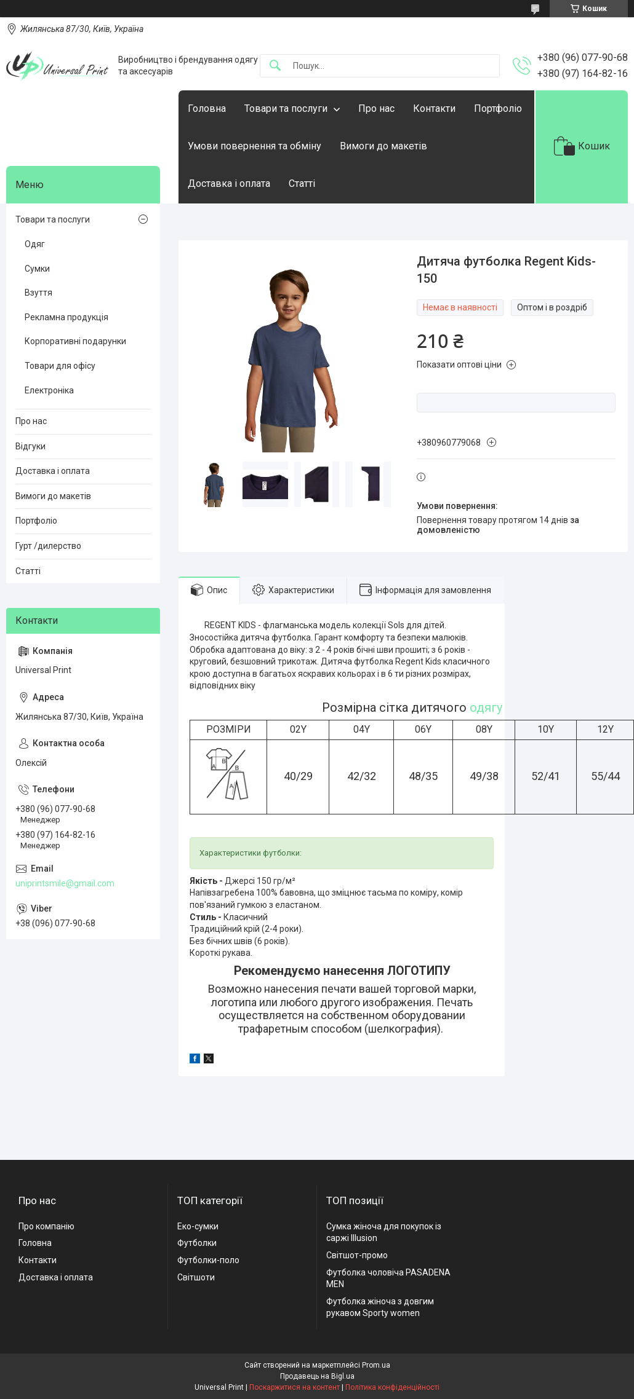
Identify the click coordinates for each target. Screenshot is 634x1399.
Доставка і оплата (229, 183)
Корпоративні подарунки (75, 341)
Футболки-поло (208, 1260)
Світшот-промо (357, 1255)
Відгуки (30, 446)
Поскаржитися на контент (294, 1387)
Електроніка (49, 390)
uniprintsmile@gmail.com (64, 883)
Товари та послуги (285, 108)
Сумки (37, 269)
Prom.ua (376, 1365)
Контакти (434, 108)
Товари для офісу (60, 366)
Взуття (38, 293)
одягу (486, 707)
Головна (207, 108)
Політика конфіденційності (392, 1387)
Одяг (35, 244)
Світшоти (196, 1277)
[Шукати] (275, 66)
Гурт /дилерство (48, 546)
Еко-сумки (198, 1226)
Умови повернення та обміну (254, 146)
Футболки (197, 1243)
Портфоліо (498, 108)
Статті (302, 183)
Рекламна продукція (66, 317)
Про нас (376, 108)
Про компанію (46, 1226)
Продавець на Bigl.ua (317, 1376)
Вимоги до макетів (383, 146)
